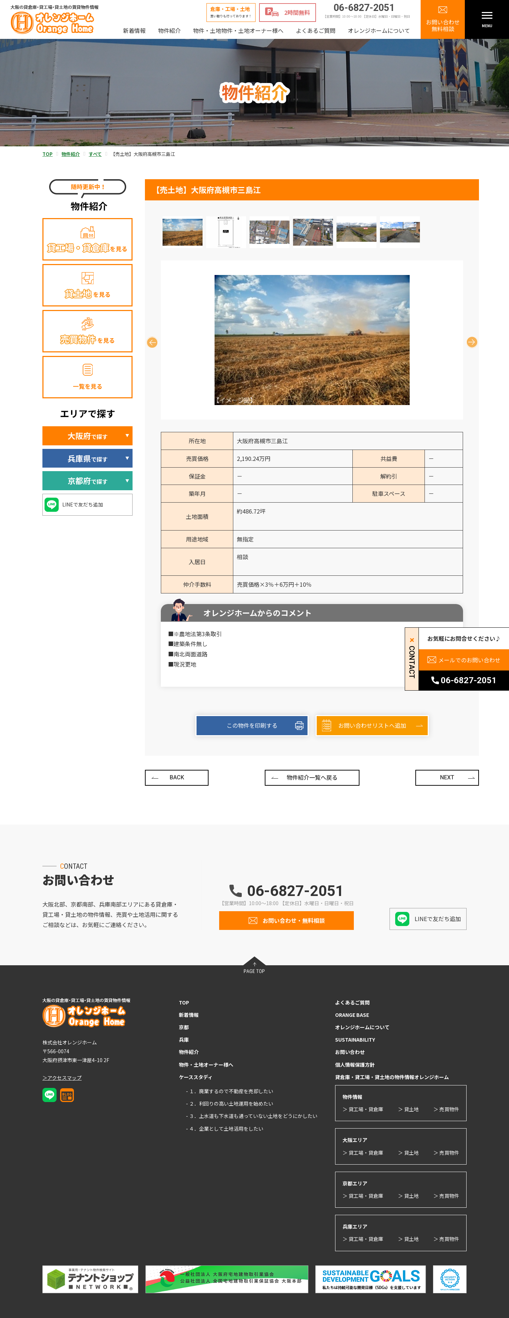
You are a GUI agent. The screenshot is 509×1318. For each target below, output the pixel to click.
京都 (184, 1027)
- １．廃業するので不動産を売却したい (229, 1091)
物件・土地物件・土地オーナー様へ (238, 30)
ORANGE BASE (352, 1014)
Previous (149, 339)
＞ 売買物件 (446, 1109)
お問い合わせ (350, 1051)
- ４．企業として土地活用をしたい (224, 1128)
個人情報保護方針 (355, 1064)
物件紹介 (169, 30)
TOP (184, 1002)
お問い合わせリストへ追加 (372, 725)
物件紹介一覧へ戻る (312, 777)
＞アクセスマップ (62, 1077)
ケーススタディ (196, 1076)
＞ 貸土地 (408, 1109)
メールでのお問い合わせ (469, 660)
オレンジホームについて (379, 30)
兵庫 (184, 1039)
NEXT (447, 777)
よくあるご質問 (315, 30)
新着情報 (134, 30)
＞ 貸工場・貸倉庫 (363, 1109)
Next (469, 339)
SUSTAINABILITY (355, 1039)
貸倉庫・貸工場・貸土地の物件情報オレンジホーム (392, 1076)
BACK (177, 777)
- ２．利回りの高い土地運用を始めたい (229, 1103)
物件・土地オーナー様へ (206, 1064)
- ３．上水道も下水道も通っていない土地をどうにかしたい (251, 1115)
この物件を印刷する (252, 725)
